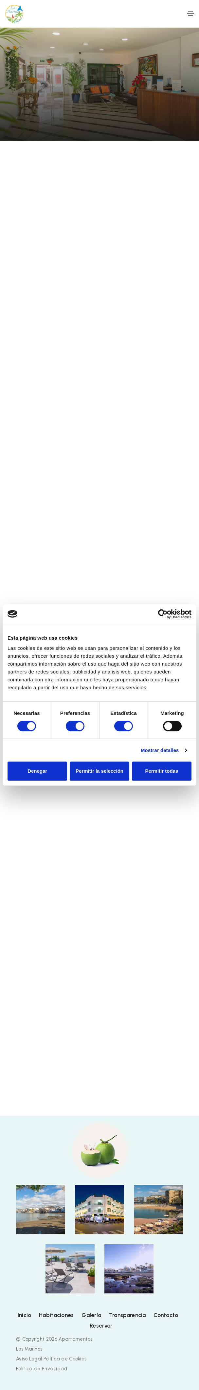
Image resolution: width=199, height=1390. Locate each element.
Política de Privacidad (41, 1369)
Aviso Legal (29, 1359)
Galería (91, 1315)
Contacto (166, 1315)
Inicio (24, 1315)
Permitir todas (161, 771)
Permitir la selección (99, 771)
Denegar (37, 771)
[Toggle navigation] (190, 13)
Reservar (101, 1325)
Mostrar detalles (160, 750)
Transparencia (127, 1315)
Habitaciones (56, 1315)
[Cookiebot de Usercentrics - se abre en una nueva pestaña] (162, 614)
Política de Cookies (65, 1359)
